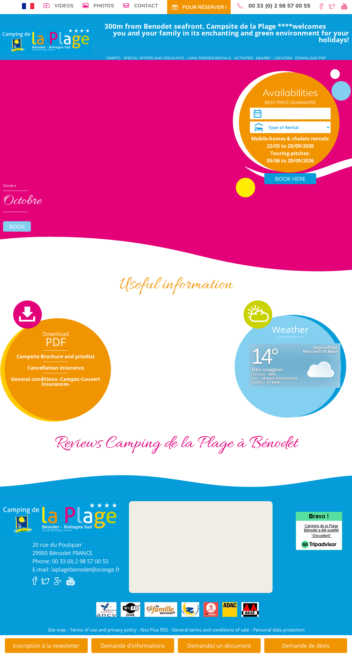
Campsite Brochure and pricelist (55, 356)
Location (283, 58)
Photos (104, 5)
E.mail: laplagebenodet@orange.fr (76, 569)
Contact (146, 5)
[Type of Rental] (290, 127)
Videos (63, 5)
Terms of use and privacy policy (103, 630)
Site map (57, 630)
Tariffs (113, 58)
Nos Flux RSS (154, 630)
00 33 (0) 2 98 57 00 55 (279, 6)
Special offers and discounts (153, 58)
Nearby (263, 58)
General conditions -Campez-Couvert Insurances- (55, 381)
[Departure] (314, 113)
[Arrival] (277, 113)
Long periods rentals (209, 58)
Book (17, 226)
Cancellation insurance (56, 367)
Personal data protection (279, 630)
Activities (243, 58)
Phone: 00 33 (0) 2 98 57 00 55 (70, 561)
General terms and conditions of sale (210, 630)
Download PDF (310, 58)
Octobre (9, 185)
